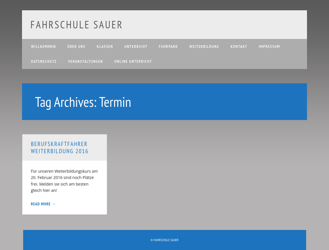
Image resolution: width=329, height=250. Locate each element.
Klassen (105, 46)
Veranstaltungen (85, 61)
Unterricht (135, 46)
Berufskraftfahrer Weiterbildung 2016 (60, 147)
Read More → (43, 203)
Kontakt (238, 46)
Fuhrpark (168, 46)
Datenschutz (44, 61)
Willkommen (43, 46)
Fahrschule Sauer (77, 24)
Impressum (269, 46)
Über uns (76, 46)
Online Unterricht (133, 61)
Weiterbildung (204, 46)
